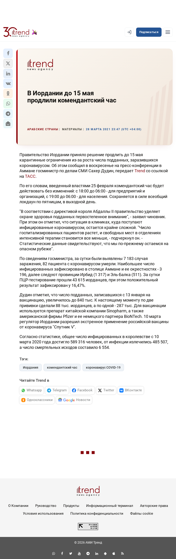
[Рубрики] (168, 32)
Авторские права (154, 506)
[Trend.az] (20, 32)
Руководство (45, 506)
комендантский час (62, 367)
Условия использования (43, 513)
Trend (140, 170)
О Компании (18, 506)
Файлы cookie (141, 513)
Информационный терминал (109, 506)
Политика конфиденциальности (96, 513)
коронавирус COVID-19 (103, 367)
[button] (8, 53)
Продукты (71, 506)
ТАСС (30, 176)
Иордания (30, 367)
